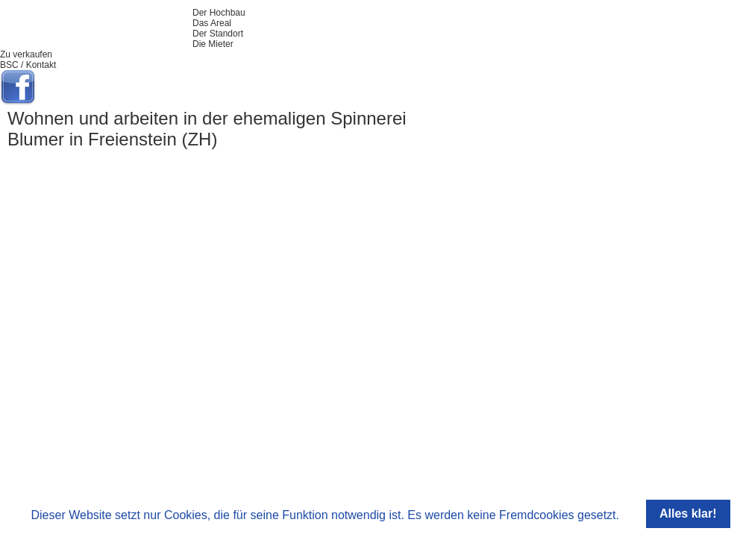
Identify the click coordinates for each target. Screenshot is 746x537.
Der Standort (217, 33)
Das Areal (211, 23)
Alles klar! (687, 513)
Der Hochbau (218, 12)
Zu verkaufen (26, 54)
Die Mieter (212, 44)
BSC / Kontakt (28, 65)
